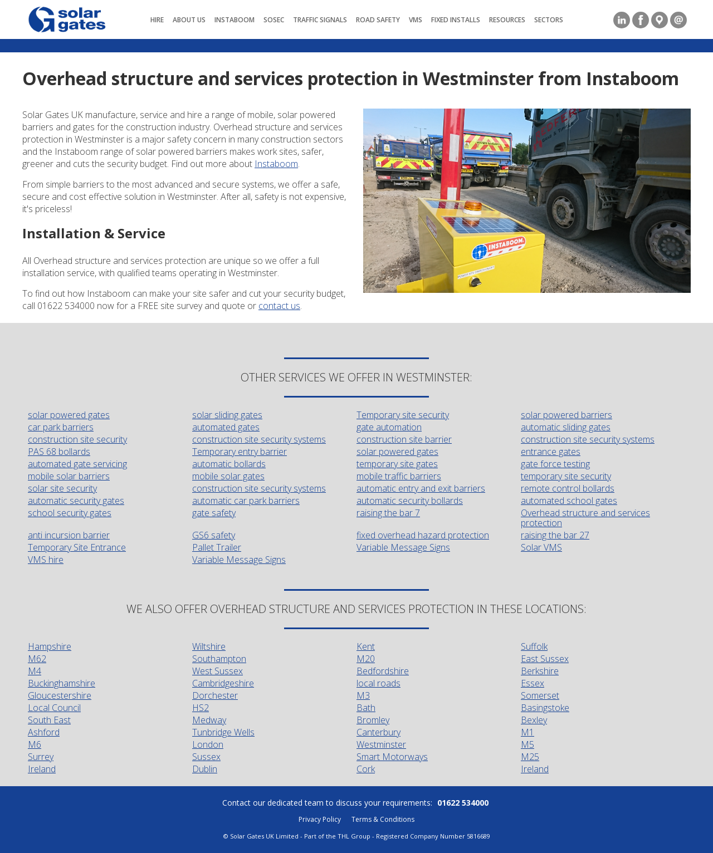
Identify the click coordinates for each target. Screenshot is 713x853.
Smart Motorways (392, 757)
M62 (37, 659)
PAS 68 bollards (59, 451)
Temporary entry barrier (239, 451)
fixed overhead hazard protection (422, 535)
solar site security (62, 488)
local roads (378, 683)
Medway (209, 720)
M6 (34, 744)
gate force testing (555, 464)
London (207, 744)
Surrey (40, 757)
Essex (532, 683)
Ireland (42, 769)
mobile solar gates (228, 476)
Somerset (540, 695)
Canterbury (378, 732)
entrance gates (550, 451)
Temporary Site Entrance (77, 547)
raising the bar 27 (555, 535)
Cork (365, 769)
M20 (365, 659)
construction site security (77, 439)
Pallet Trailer (216, 547)
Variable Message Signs (403, 547)
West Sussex (217, 671)
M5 (527, 744)
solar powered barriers (566, 415)
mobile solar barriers (69, 476)
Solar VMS (541, 547)
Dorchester (215, 695)
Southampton (219, 659)
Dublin (204, 769)
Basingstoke (545, 708)
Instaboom (276, 164)
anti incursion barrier (69, 535)
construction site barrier (404, 439)
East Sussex (545, 659)
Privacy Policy (320, 819)
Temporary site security (402, 415)
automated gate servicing (77, 464)
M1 (527, 732)
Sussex (206, 757)
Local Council (54, 708)
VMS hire (46, 559)
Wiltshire (209, 646)
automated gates (226, 427)
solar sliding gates (227, 415)
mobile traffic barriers (398, 476)
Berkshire (540, 671)
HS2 (200, 708)
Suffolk (534, 646)
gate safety (214, 513)
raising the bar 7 (388, 513)
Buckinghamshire (61, 683)
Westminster (381, 744)
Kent (365, 646)
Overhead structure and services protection (585, 518)
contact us (279, 306)
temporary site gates (397, 464)
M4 (34, 671)
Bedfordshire (382, 671)
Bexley (534, 720)
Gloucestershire (59, 695)
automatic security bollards (409, 500)
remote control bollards (567, 488)
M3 (363, 695)
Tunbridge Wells (223, 732)
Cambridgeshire (223, 683)
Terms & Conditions (382, 819)
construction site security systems (259, 439)
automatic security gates (76, 500)
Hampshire (49, 646)
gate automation (389, 427)
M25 (530, 757)
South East (49, 720)
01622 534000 (463, 802)
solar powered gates (69, 415)
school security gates (69, 513)
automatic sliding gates (566, 427)
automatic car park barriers (246, 500)
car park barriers (61, 427)
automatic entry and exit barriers (420, 488)
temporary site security (566, 476)
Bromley (372, 720)
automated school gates (569, 500)
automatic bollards (229, 464)
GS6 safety (213, 535)
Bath (365, 708)
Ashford (44, 732)
